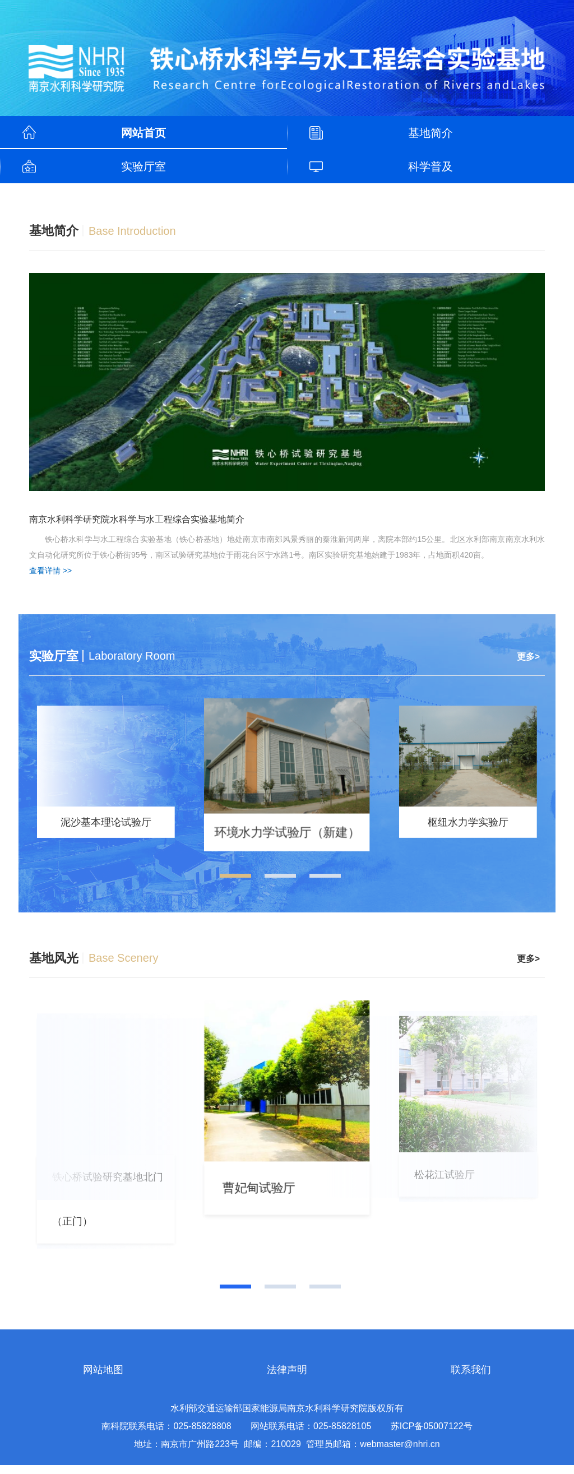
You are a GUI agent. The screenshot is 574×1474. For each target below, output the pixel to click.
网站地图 (103, 1378)
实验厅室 (143, 166)
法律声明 (287, 1378)
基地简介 (430, 133)
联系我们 (471, 1378)
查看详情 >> (50, 570)
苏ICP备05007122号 (432, 1435)
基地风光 (53, 963)
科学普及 (430, 166)
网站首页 (143, 133)
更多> (528, 656)
